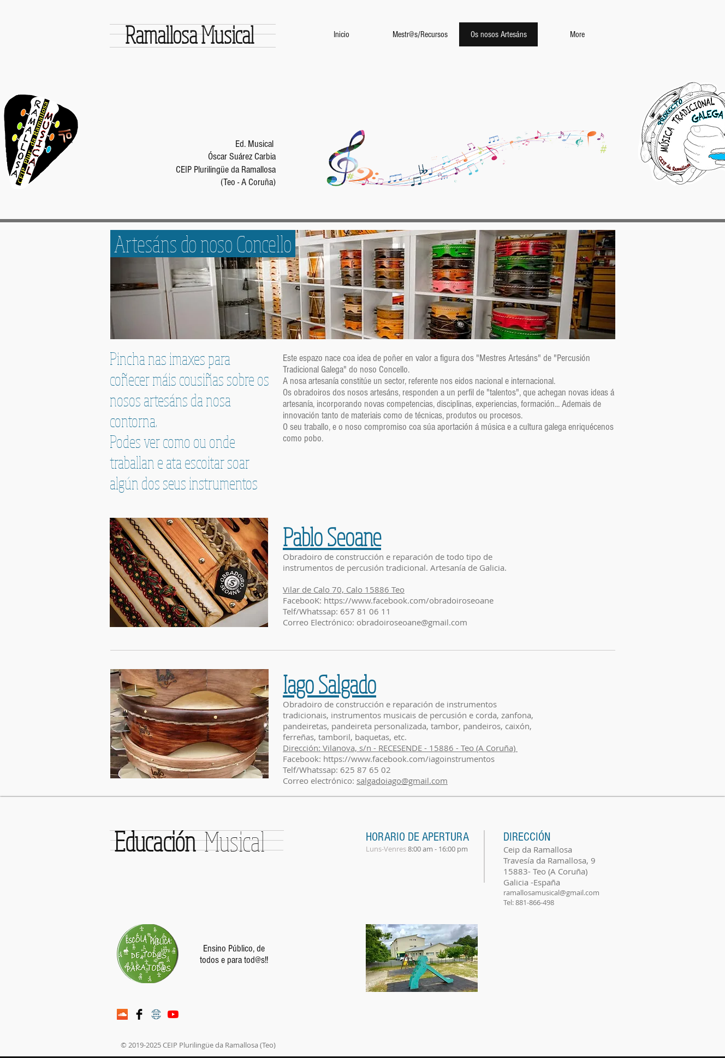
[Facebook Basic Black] (139, 1014)
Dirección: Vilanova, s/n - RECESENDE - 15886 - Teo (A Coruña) (400, 747)
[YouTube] (173, 1014)
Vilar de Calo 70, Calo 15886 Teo (344, 589)
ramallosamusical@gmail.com (551, 892)
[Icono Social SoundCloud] (122, 1014)
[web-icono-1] (156, 1014)
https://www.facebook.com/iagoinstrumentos (410, 758)
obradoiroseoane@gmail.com (411, 622)
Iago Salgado (329, 684)
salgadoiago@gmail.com (402, 780)
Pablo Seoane (332, 536)
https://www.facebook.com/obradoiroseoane (409, 600)
